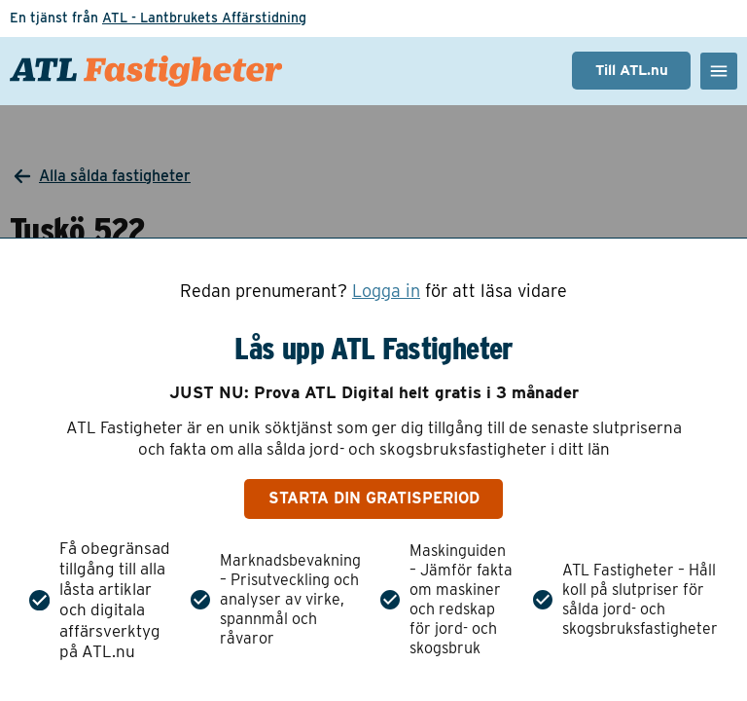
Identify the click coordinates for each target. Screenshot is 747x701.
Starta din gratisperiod (374, 498)
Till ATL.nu (631, 70)
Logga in (386, 291)
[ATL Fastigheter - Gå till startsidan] (146, 71)
